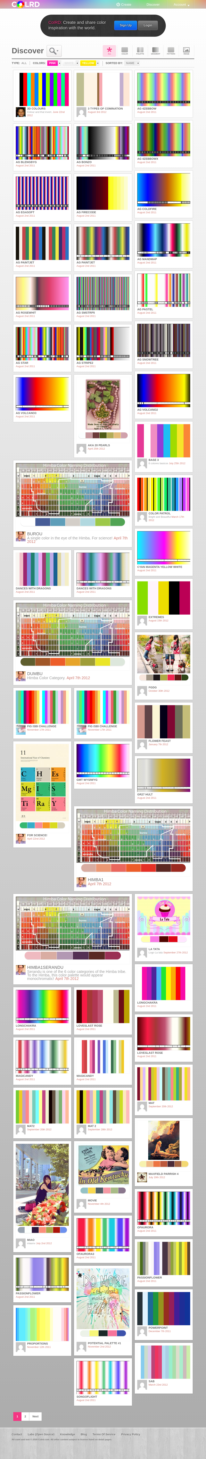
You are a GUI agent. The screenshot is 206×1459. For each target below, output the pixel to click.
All (109, 51)
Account (180, 4)
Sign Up (126, 25)
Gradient (155, 51)
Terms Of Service (104, 1434)
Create (126, 4)
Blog (84, 1434)
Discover (153, 4)
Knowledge (67, 1434)
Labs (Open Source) (41, 1434)
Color (124, 51)
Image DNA (186, 51)
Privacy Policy (130, 1434)
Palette (140, 51)
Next (35, 1416)
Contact (17, 1434)
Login (148, 25)
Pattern (171, 51)
